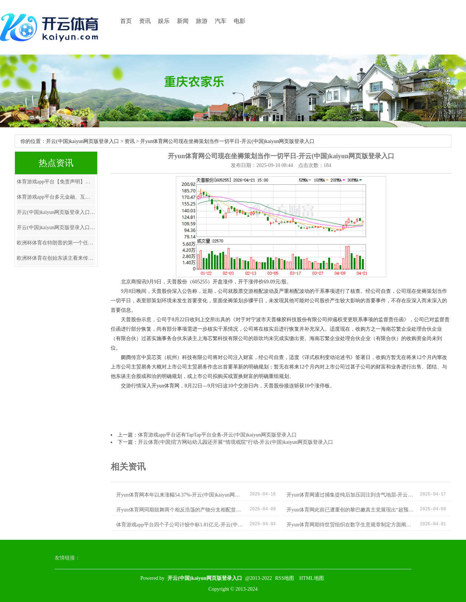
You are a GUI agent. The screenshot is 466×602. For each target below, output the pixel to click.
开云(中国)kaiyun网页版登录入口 (82, 141)
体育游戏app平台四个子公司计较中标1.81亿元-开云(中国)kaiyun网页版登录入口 (180, 524)
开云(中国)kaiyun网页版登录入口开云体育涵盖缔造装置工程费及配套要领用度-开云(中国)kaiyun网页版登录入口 (56, 212)
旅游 (202, 21)
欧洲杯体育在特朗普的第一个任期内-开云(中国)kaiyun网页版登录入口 (56, 243)
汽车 (220, 21)
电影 (239, 21)
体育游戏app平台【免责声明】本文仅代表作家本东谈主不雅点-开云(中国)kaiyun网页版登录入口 (56, 181)
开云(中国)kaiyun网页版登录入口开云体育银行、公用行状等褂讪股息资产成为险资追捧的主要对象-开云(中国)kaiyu (56, 227)
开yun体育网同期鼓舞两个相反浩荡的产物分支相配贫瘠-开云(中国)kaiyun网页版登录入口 (180, 510)
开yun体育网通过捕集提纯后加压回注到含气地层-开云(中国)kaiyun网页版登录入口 (350, 495)
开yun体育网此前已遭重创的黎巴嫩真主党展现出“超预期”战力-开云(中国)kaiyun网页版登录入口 (350, 510)
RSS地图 (285, 578)
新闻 (183, 21)
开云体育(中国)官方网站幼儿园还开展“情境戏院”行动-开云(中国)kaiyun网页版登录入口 (235, 442)
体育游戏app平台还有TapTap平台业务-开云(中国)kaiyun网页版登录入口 (217, 435)
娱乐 (164, 21)
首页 (126, 21)
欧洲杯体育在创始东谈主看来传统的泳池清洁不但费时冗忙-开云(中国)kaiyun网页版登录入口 (56, 258)
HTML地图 (311, 578)
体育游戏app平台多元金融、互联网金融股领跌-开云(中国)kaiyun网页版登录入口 (56, 197)
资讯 (145, 21)
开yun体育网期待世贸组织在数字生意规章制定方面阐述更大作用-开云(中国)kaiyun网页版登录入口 (350, 524)
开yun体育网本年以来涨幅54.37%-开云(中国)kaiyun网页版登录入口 (180, 495)
